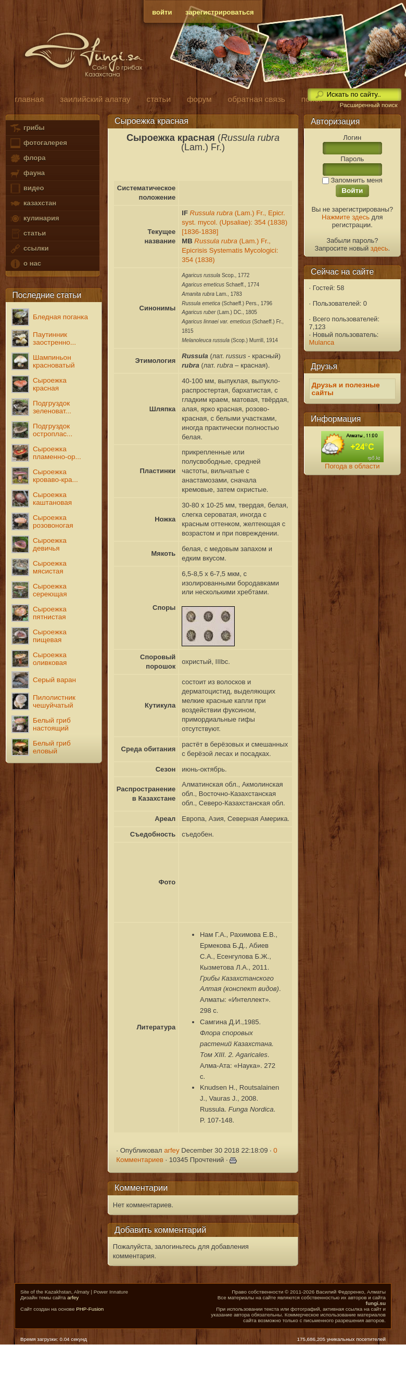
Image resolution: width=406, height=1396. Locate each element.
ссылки (29, 248)
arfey (171, 1150)
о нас (25, 263)
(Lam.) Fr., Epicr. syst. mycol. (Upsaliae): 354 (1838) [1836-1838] (234, 222)
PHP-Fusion (90, 1309)
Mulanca (322, 342)
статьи (27, 233)
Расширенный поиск (368, 105)
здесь (379, 248)
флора (27, 158)
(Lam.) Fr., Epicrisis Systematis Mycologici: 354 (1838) (230, 250)
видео (26, 188)
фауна (27, 173)
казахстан (33, 203)
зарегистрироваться (219, 12)
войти (162, 12)
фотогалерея (38, 143)
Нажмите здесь (346, 217)
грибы (27, 128)
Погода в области (352, 466)
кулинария (34, 218)
